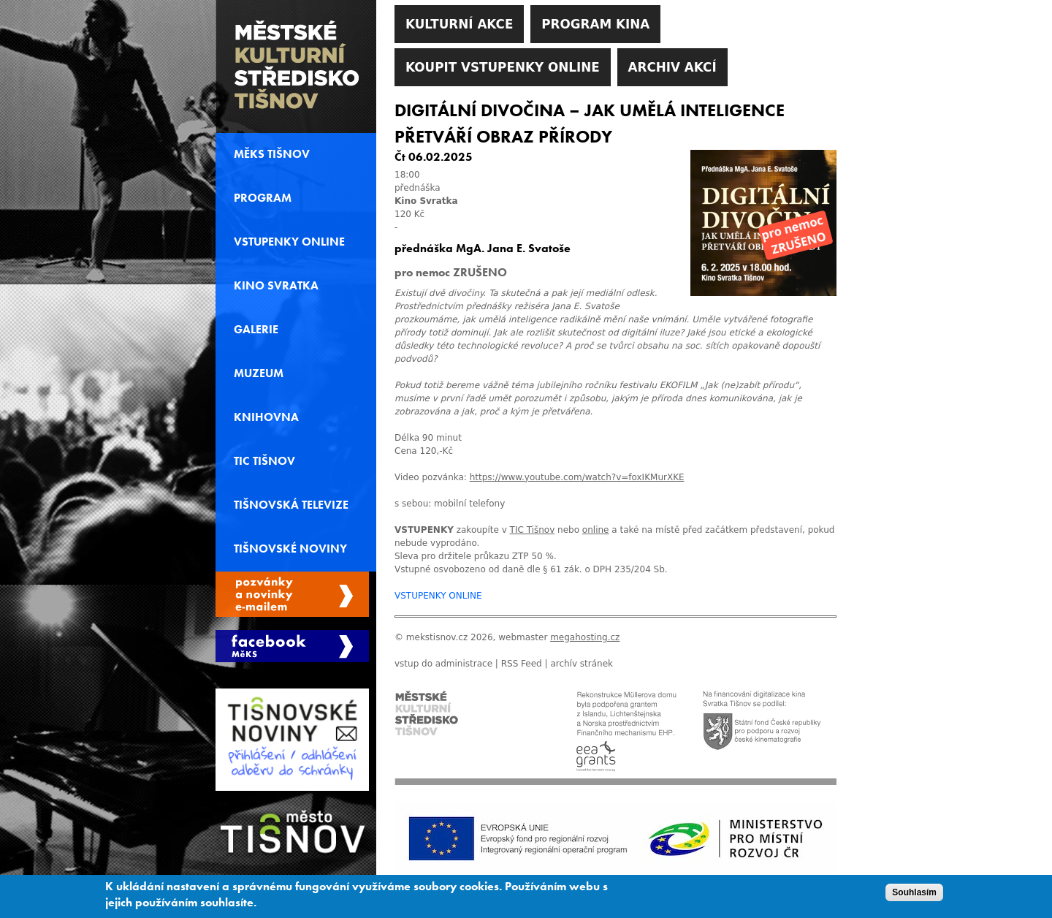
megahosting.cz (585, 637)
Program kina (595, 24)
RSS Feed (521, 664)
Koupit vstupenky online (502, 67)
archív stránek (581, 664)
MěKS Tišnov (272, 154)
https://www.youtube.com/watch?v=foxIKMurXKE (577, 477)
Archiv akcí (672, 67)
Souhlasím (914, 896)
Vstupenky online (289, 242)
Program (262, 198)
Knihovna (266, 417)
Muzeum (258, 373)
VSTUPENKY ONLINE (438, 596)
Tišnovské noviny (290, 549)
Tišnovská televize (291, 505)
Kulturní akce (459, 24)
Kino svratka (276, 285)
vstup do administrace (443, 664)
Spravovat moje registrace (292, 594)
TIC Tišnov (264, 461)
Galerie (256, 329)
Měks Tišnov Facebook (292, 646)
